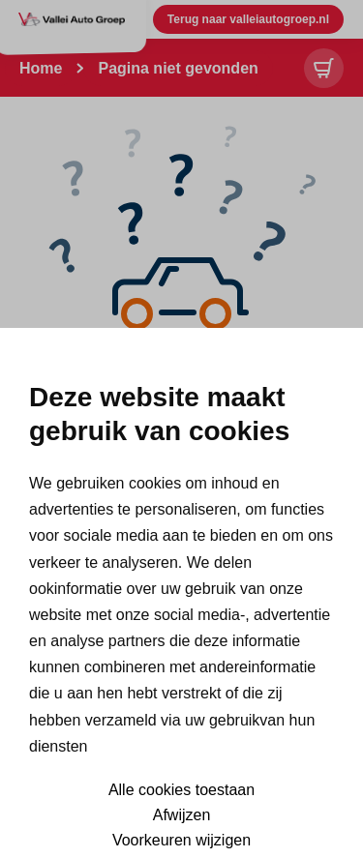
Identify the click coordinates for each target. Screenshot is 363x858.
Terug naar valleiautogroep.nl (248, 19)
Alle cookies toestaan (181, 790)
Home (40, 68)
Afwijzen (182, 815)
